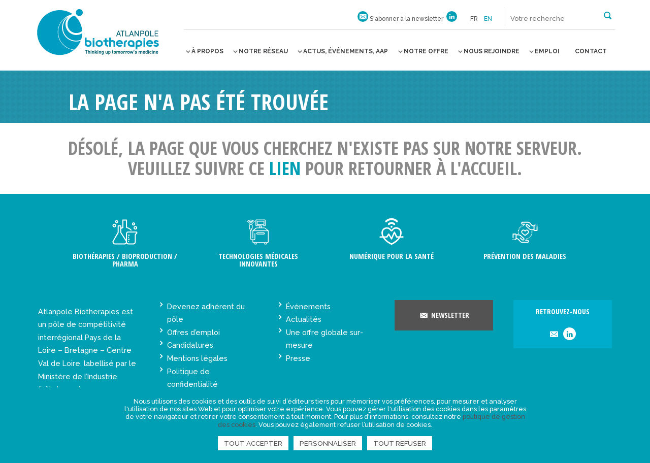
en (488, 18)
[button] (607, 14)
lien (285, 168)
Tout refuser (399, 443)
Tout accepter (253, 443)
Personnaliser (328, 443)
